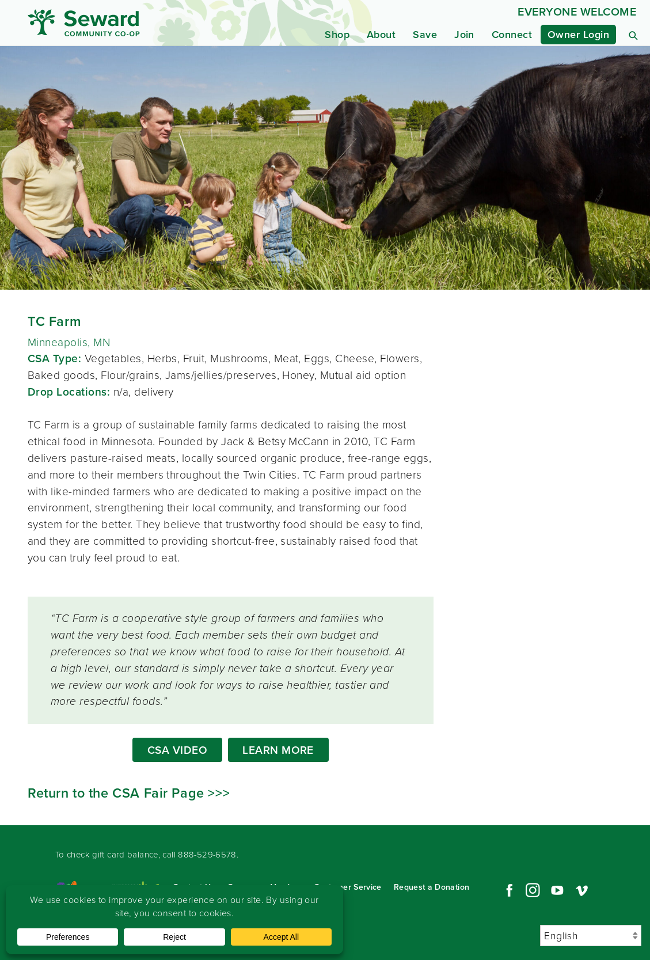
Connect (512, 34)
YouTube (557, 890)
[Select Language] (590, 935)
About (381, 34)
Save (425, 34)
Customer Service (348, 887)
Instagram (532, 890)
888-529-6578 (207, 854)
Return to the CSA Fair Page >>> (129, 793)
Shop (337, 34)
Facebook (508, 890)
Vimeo (582, 890)
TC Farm (54, 321)
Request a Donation (431, 887)
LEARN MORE (278, 750)
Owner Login (578, 34)
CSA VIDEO (177, 750)
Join (464, 34)
